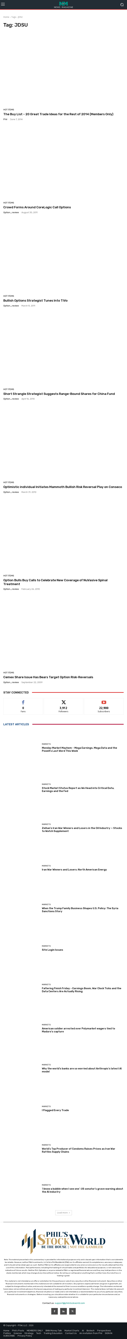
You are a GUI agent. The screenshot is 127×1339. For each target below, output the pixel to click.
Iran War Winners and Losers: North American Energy (74, 869)
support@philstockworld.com (70, 1303)
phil (5, 119)
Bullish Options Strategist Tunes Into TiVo (35, 300)
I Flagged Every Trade (55, 1110)
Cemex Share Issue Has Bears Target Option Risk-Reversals (48, 677)
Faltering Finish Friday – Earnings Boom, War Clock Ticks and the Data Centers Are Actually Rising (81, 990)
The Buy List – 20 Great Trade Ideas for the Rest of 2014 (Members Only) (58, 114)
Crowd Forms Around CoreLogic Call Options (37, 207)
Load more (63, 1212)
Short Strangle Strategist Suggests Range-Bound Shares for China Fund (59, 394)
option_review (11, 212)
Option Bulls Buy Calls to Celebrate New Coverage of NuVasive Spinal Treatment (55, 582)
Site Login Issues (52, 949)
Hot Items (8, 110)
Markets (46, 744)
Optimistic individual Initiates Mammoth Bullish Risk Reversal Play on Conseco (62, 487)
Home (6, 17)
